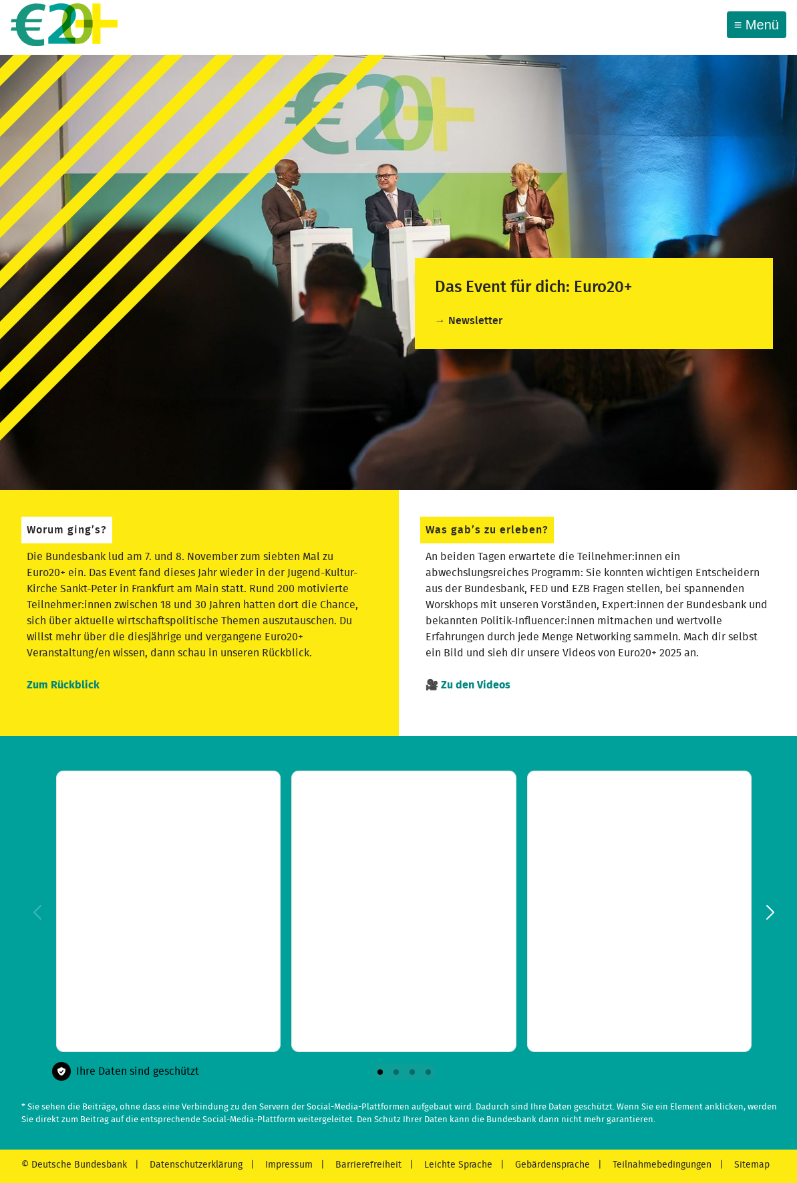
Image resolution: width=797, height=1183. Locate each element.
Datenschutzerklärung (195, 1165)
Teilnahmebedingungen (660, 1165)
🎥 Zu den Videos (468, 685)
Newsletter (475, 320)
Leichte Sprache (457, 1165)
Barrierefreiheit (367, 1165)
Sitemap (751, 1165)
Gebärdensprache (551, 1165)
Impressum (288, 1165)
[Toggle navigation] (756, 24)
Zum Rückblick (63, 685)
